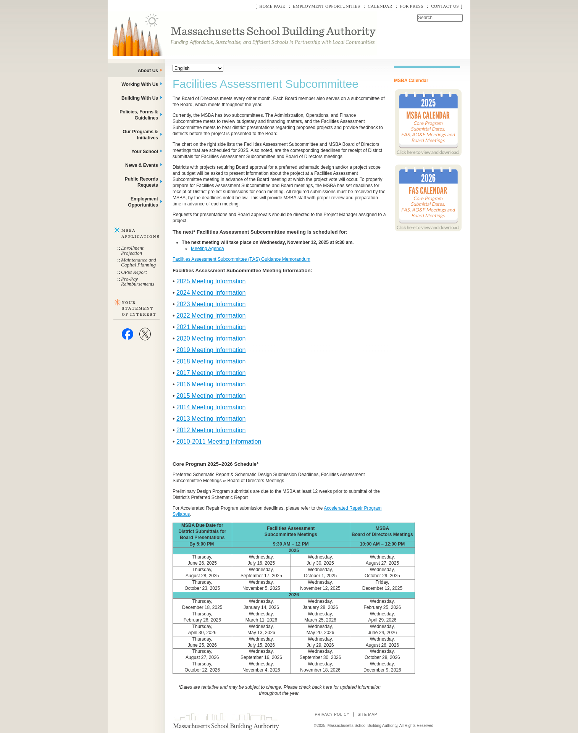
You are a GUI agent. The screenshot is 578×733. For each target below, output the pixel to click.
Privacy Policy (332, 714)
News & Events (141, 165)
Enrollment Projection (132, 250)
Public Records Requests (141, 182)
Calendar (380, 6)
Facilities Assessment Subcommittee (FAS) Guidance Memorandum (241, 259)
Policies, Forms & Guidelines (138, 115)
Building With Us (139, 98)
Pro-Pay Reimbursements (137, 281)
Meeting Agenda (207, 248)
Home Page (272, 6)
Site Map (367, 714)
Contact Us (445, 6)
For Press (411, 6)
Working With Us (139, 84)
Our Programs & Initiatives (140, 134)
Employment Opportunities (326, 6)
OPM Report (134, 272)
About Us (148, 70)
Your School (144, 151)
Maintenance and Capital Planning (138, 262)
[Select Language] (198, 68)
